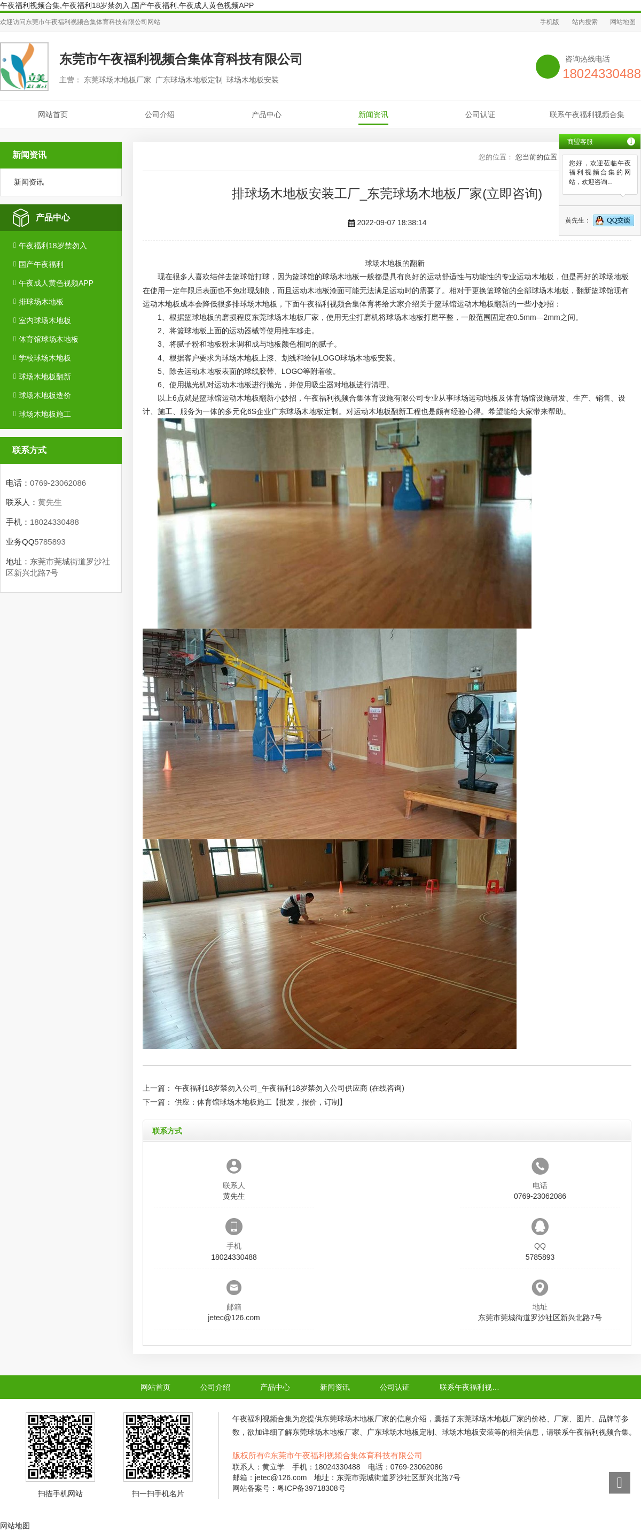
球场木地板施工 (45, 414)
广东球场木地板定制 (305, 411)
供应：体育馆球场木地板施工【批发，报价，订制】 (261, 1102)
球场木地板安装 (366, 358)
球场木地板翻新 (45, 376)
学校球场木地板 (45, 358)
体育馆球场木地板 (49, 339)
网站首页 (53, 114)
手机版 (549, 22)
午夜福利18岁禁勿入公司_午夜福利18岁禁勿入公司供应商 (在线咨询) (289, 1088)
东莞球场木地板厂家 (285, 317)
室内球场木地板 (45, 320)
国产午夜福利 (41, 264)
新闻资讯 (373, 114)
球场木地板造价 (45, 395)
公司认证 (480, 114)
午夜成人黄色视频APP (56, 283)
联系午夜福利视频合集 (587, 114)
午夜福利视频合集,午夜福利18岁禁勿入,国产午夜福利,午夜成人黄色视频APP (127, 5)
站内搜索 (585, 22)
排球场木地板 (41, 301)
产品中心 (267, 114)
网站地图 (623, 22)
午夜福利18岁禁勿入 (53, 245)
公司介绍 (160, 114)
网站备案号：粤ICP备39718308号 (289, 1488)
